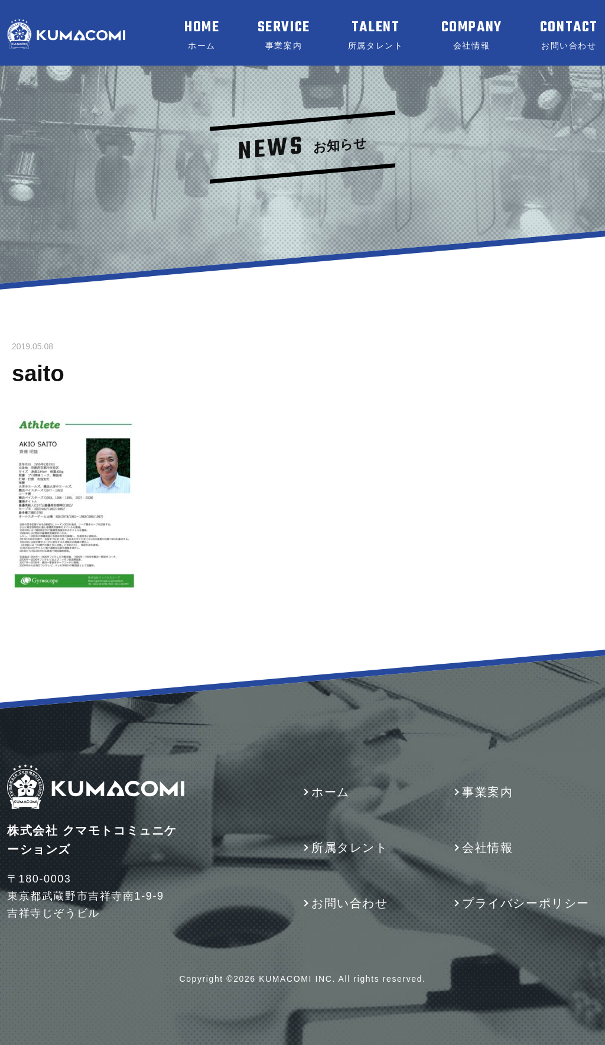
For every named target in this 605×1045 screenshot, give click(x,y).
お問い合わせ (349, 903)
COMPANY (471, 35)
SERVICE (284, 35)
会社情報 (487, 847)
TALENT (376, 35)
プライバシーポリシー (526, 903)
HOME (201, 35)
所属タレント (349, 847)
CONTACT (569, 35)
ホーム (330, 792)
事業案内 (487, 792)
